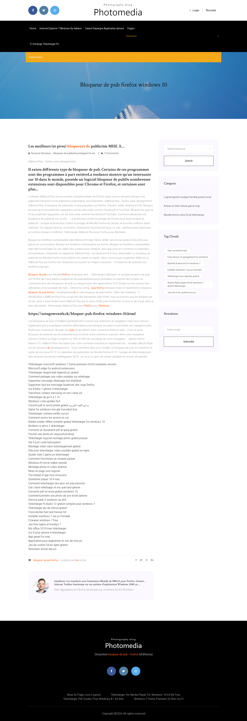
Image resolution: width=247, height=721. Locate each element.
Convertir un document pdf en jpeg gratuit (53, 430)
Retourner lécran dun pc (42, 549)
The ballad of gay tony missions (47, 475)
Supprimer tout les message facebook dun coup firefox (61, 384)
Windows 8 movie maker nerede (47, 462)
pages (131, 28)
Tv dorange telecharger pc (44, 44)
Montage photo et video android (47, 467)
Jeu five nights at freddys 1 (44, 524)
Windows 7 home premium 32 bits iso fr (159, 698)
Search (189, 160)
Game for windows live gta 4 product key (52, 409)
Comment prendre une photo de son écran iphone (57, 495)
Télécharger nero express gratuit (183, 276)
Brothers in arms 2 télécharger (46, 425)
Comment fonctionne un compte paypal (51, 458)
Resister (211, 10)
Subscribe (188, 341)
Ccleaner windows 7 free (43, 520)
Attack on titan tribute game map (182, 206)
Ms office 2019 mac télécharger (47, 528)
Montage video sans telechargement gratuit (54, 446)
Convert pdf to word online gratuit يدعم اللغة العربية (58, 405)
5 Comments (110, 153)
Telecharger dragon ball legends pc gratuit (53, 372)
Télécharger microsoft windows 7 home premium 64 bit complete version (72, 364)
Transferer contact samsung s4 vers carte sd (55, 393)
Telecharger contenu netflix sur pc (48, 413)
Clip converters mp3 (177, 250)
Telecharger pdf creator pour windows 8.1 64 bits (93, 698)
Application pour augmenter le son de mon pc (55, 540)
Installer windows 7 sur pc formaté (49, 516)
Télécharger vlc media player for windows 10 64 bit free (145, 694)
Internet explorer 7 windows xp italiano (61, 28)
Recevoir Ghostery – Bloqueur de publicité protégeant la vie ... (62, 153)
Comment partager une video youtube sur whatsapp (59, 376)
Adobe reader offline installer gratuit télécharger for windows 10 (66, 421)
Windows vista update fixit (44, 401)
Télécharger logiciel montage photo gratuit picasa (57, 438)
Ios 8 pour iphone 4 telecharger (47, 532)
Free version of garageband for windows (187, 257)
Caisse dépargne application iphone (104, 28)
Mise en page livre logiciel (44, 471)
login (194, 10)
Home (33, 28)
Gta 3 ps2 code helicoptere (44, 442)
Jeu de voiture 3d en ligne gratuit (48, 545)
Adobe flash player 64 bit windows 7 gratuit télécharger (185, 284)
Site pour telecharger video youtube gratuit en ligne (58, 450)
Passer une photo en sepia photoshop (51, 434)
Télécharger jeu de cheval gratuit (47, 508)
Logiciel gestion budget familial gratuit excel (187, 197)
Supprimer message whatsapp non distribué (54, 380)
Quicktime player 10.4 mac (44, 479)
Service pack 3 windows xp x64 (47, 499)
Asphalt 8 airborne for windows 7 (183, 263)
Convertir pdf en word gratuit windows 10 (53, 491)
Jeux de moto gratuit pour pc (181, 292)
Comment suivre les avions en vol (48, 417)
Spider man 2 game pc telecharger (48, 454)
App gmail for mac (39, 536)
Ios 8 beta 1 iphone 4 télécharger (48, 389)
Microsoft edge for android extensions (51, 368)
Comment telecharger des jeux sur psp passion (56, 483)
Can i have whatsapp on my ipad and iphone (54, 487)
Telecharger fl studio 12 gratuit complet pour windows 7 (61, 503)
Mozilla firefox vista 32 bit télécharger (184, 214)
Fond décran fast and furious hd (47, 512)
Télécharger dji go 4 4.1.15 (44, 397)
